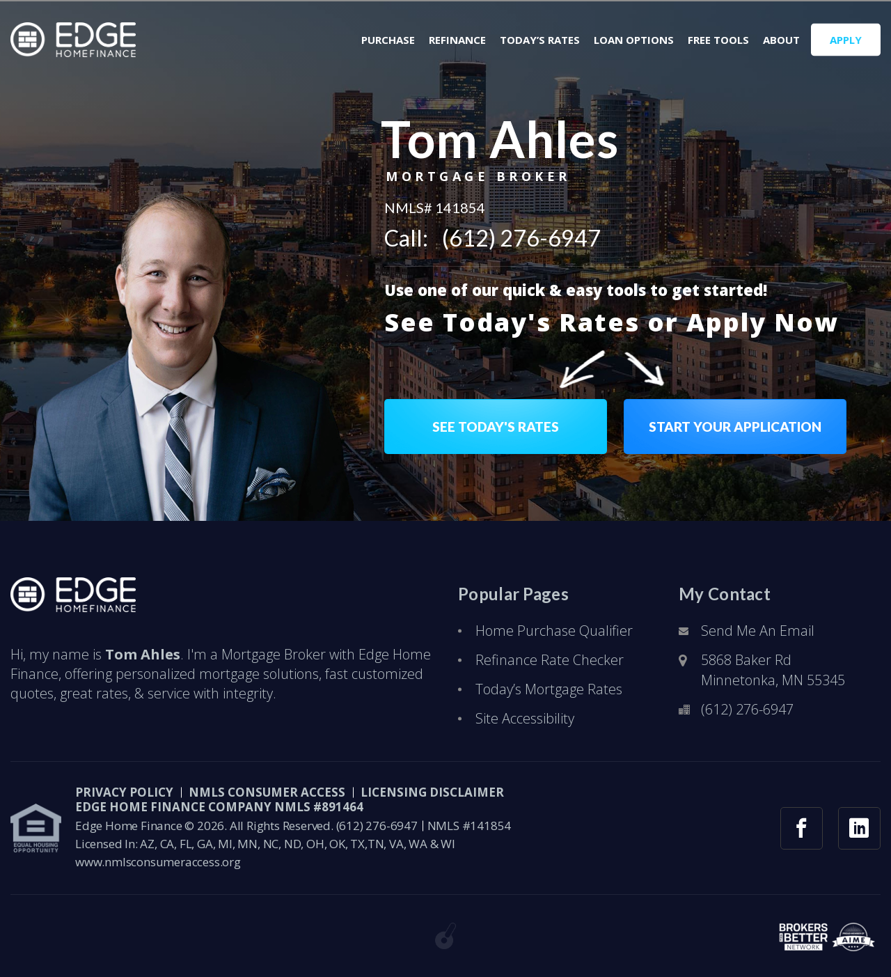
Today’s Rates (540, 40)
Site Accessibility (524, 718)
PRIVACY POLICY (124, 792)
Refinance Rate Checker (549, 659)
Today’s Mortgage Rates (548, 689)
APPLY (846, 40)
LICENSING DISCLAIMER (432, 792)
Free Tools (718, 40)
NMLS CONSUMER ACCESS (267, 792)
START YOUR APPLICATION (735, 427)
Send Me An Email (757, 630)
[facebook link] (801, 828)
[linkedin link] (859, 828)
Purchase (388, 40)
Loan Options (634, 40)
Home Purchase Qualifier (554, 630)
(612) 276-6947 (521, 238)
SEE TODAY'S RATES (495, 427)
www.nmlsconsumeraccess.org (158, 862)
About (781, 40)
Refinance (457, 40)
